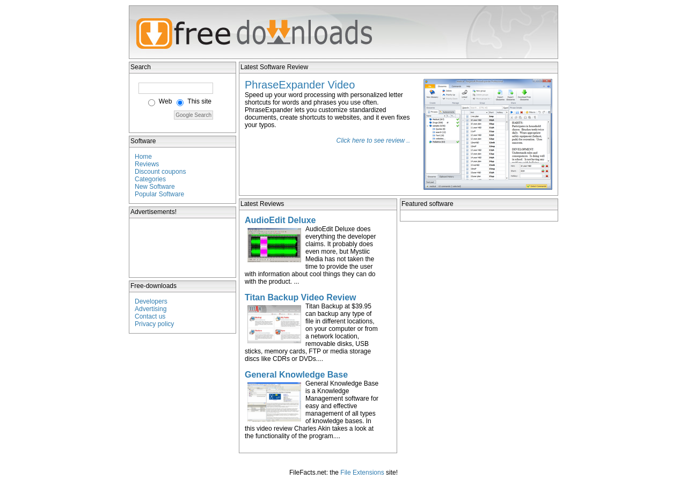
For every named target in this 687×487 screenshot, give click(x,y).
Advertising (150, 309)
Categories (150, 179)
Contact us (150, 316)
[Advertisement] (183, 248)
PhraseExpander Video (300, 85)
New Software (155, 186)
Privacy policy (154, 324)
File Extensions (362, 472)
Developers (151, 301)
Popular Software (159, 194)
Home (143, 156)
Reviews (147, 164)
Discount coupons (160, 171)
